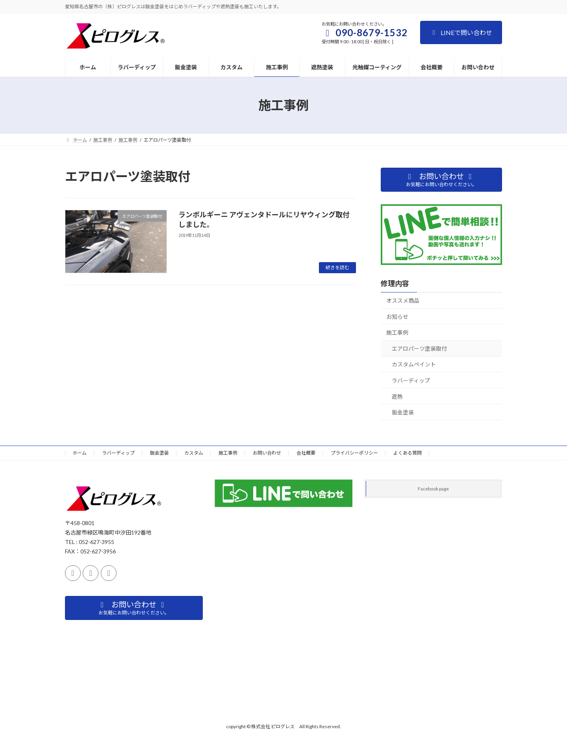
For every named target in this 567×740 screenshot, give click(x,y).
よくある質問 (407, 453)
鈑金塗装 (403, 412)
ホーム (79, 453)
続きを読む (337, 267)
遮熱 (397, 396)
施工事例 (397, 332)
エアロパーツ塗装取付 (419, 348)
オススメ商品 (402, 300)
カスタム (193, 453)
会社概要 (305, 453)
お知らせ (397, 316)
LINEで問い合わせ (461, 32)
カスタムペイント (414, 364)
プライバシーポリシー (354, 453)
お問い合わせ (267, 453)
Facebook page (433, 489)
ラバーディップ (411, 380)
